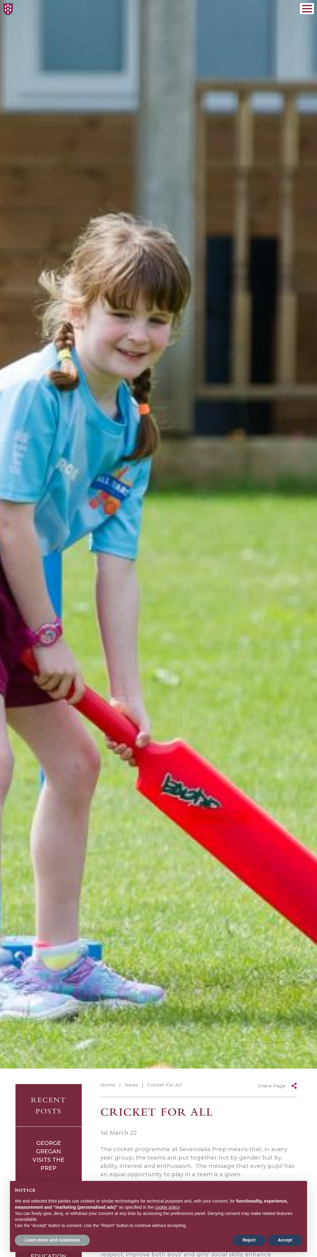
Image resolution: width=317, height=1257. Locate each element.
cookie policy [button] (167, 1207)
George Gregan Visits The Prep (48, 1156)
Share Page (272, 1086)
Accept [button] (285, 1240)
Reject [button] (248, 1240)
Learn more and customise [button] (52, 1240)
